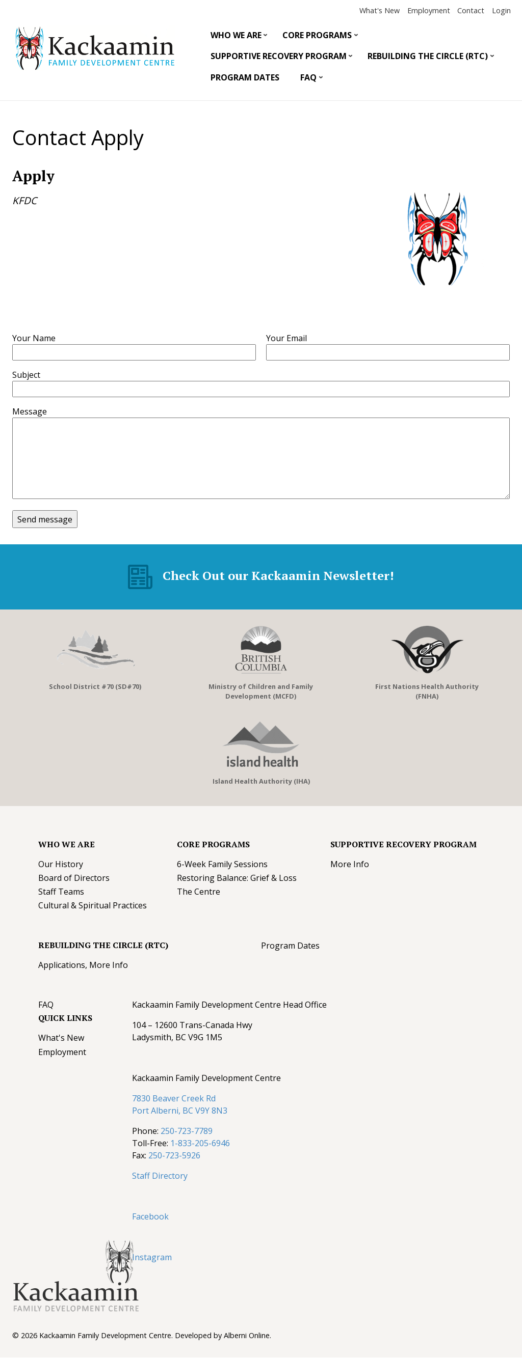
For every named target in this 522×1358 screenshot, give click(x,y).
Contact (470, 10)
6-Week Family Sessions (222, 864)
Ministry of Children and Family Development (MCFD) (260, 691)
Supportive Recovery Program (277, 58)
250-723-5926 (174, 1155)
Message (29, 411)
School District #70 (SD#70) (95, 686)
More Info (349, 864)
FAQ (308, 80)
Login (501, 10)
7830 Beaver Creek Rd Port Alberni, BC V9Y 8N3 (179, 1104)
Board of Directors (74, 877)
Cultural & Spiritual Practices (92, 905)
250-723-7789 (187, 1131)
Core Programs (316, 38)
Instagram (152, 1257)
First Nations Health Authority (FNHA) (427, 691)
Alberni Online (247, 1335)
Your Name (34, 338)
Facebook (150, 1216)
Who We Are (235, 38)
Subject (26, 374)
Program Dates (245, 77)
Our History (60, 864)
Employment (428, 10)
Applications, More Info (83, 965)
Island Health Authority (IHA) (261, 781)
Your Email (286, 338)
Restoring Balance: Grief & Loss (237, 877)
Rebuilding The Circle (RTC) (427, 58)
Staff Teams (61, 891)
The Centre (198, 891)
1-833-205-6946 (200, 1143)
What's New (379, 10)
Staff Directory (160, 1175)
